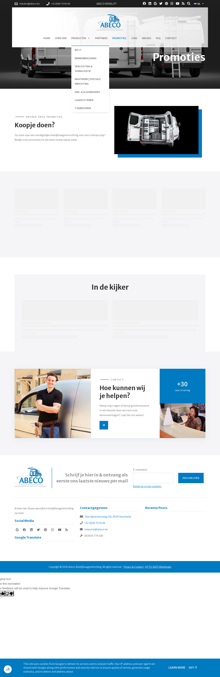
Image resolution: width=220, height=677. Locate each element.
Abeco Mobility (106, 4)
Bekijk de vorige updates (147, 486)
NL (197, 4)
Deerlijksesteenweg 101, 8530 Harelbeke (108, 516)
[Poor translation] (9, 593)
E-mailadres (140, 469)
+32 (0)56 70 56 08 (94, 523)
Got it (193, 667)
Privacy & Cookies (133, 566)
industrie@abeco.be (96, 529)
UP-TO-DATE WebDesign (158, 566)
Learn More (176, 667)
